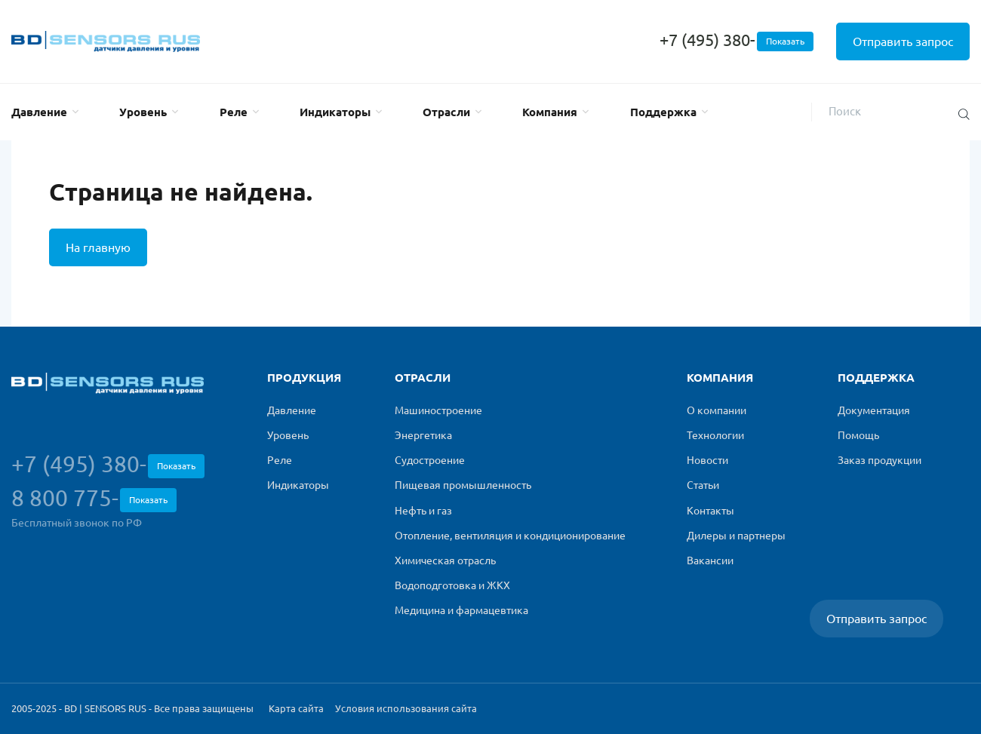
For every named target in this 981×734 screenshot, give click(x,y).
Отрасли (446, 112)
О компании (716, 410)
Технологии (715, 435)
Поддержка (663, 112)
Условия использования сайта (406, 708)
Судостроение (430, 460)
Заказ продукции (879, 460)
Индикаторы (335, 112)
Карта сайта (296, 708)
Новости (707, 460)
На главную (98, 247)
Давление (39, 112)
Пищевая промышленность (463, 485)
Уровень (143, 112)
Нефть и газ (423, 511)
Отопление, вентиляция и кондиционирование (510, 536)
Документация (874, 410)
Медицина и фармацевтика (461, 610)
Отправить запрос (903, 41)
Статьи (703, 485)
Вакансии (710, 560)
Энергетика (423, 435)
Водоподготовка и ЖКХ (452, 585)
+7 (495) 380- (736, 39)
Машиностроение (438, 410)
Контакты (710, 511)
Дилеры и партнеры (736, 536)
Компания (549, 112)
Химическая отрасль (445, 560)
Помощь (858, 435)
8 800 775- (94, 498)
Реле (234, 112)
